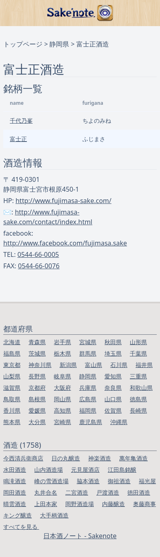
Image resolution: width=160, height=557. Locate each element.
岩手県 (62, 342)
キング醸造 (17, 515)
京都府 (37, 387)
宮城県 (87, 342)
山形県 (138, 342)
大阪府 (62, 387)
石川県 (118, 365)
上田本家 (45, 504)
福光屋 (147, 481)
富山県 (93, 365)
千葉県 (138, 353)
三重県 (138, 376)
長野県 (37, 376)
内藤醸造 (113, 504)
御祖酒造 (119, 481)
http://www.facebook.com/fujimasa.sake (65, 243)
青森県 (37, 342)
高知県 (62, 410)
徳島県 (138, 399)
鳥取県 (11, 399)
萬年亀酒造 (133, 458)
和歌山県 (141, 387)
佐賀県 (113, 410)
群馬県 (87, 353)
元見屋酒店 (85, 469)
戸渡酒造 (107, 492)
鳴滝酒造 (14, 481)
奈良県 (113, 387)
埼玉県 (113, 353)
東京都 (11, 365)
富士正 (18, 139)
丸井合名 (45, 492)
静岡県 (59, 44)
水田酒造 (14, 469)
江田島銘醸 (122, 469)
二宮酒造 (76, 492)
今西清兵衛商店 (23, 458)
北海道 (11, 342)
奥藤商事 (144, 504)
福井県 (144, 365)
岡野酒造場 (79, 504)
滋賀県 (11, 387)
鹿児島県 (90, 422)
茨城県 (37, 353)
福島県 (11, 353)
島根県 (37, 399)
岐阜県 (62, 376)
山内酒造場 (48, 469)
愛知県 (113, 376)
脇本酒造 (88, 481)
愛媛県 (37, 410)
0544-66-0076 (39, 265)
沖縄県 (118, 422)
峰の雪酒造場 (51, 481)
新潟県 (68, 365)
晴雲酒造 (14, 504)
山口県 (113, 399)
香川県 (11, 410)
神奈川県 (40, 365)
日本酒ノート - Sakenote (79, 535)
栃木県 (62, 353)
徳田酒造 (138, 492)
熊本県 (11, 422)
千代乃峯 (21, 120)
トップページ (22, 44)
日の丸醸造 (65, 458)
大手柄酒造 (54, 515)
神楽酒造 (99, 458)
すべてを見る (21, 526)
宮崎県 (62, 422)
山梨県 (11, 376)
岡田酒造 (14, 492)
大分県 (37, 422)
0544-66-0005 (38, 254)
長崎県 (138, 410)
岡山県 (62, 399)
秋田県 (113, 342)
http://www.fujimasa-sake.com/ (63, 200)
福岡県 (87, 410)
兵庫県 (87, 387)
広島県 (87, 399)
